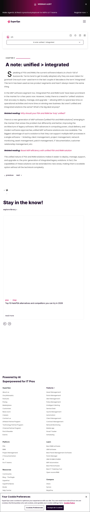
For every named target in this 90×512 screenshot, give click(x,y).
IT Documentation (9, 376)
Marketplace (7, 325)
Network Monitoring (53, 345)
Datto (48, 413)
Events (5, 355)
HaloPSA (49, 417)
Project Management (10, 373)
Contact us (7, 338)
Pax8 (4, 458)
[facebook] (85, 35)
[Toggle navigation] (84, 21)
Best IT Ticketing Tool (54, 389)
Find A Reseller (8, 351)
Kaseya (49, 427)
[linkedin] (80, 35)
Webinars (6, 420)
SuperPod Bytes (8, 404)
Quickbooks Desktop (10, 454)
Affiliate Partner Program (11, 341)
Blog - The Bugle (9, 397)
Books (5, 407)
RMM (4, 369)
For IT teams (7, 382)
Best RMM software (53, 366)
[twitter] (71, 35)
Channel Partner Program (12, 348)
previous (9, 175)
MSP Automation (52, 382)
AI (3, 379)
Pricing (5, 322)
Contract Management (54, 341)
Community (7, 394)
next (19, 175)
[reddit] (75, 35)
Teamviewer (7, 438)
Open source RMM (52, 392)
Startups (6, 423)
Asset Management (53, 312)
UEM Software (51, 369)
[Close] (86, 496)
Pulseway (49, 423)
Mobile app (50, 348)
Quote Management (53, 332)
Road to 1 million (8, 413)
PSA (4, 366)
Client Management (53, 338)
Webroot (6, 448)
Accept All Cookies (54, 508)
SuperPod (6, 400)
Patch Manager (51, 376)
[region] (45, 502)
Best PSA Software (53, 386)
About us (6, 312)
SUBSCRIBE (45, 476)
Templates (7, 417)
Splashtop (6, 435)
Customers (7, 328)
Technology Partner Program (13, 345)
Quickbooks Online (9, 451)
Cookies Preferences (34, 508)
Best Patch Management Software (59, 373)
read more (9, 235)
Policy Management (53, 322)
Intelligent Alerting (53, 325)
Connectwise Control (10, 441)
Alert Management (53, 319)
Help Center (7, 410)
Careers (5, 335)
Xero (4, 445)
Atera (48, 404)
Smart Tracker (51, 351)
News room (7, 332)
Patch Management (53, 315)
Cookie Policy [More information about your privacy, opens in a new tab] (69, 503)
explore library (9, 209)
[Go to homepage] (14, 21)
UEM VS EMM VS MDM (53, 379)
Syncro (48, 407)
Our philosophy (8, 315)
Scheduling (50, 355)
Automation (50, 335)
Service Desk (50, 328)
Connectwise (51, 420)
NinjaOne (49, 410)
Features (6, 319)
